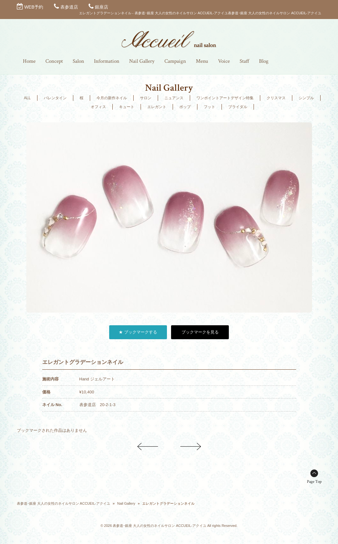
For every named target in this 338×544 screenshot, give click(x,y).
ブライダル (237, 107)
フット (209, 107)
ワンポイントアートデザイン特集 (225, 98)
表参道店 (69, 7)
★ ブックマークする (138, 332)
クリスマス (276, 98)
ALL (27, 98)
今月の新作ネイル (111, 98)
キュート (126, 107)
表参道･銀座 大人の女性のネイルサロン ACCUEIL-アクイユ (63, 503)
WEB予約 (33, 7)
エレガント (156, 107)
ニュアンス (173, 98)
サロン (145, 98)
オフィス (98, 107)
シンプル (306, 98)
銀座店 (101, 7)
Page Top (314, 481)
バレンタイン (55, 98)
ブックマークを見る (200, 332)
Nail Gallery (126, 503)
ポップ (185, 107)
